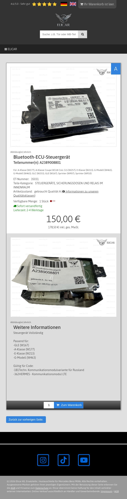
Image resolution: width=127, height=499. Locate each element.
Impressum (106, 491)
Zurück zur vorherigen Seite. (26, 419)
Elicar (11, 49)
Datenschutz (41, 488)
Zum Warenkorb (69, 405)
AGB (13, 488)
